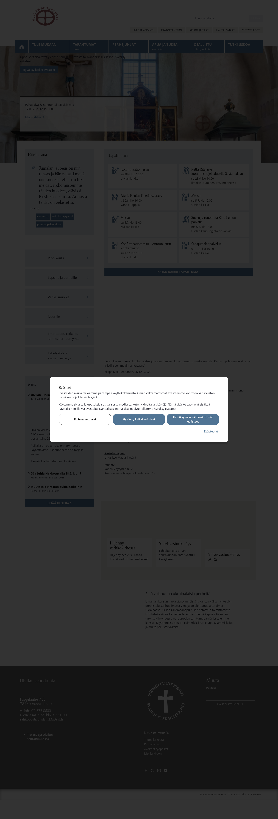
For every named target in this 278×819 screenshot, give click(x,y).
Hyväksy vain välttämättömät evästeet (193, 419)
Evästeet (211, 431)
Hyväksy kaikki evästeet (139, 419)
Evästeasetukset (85, 419)
